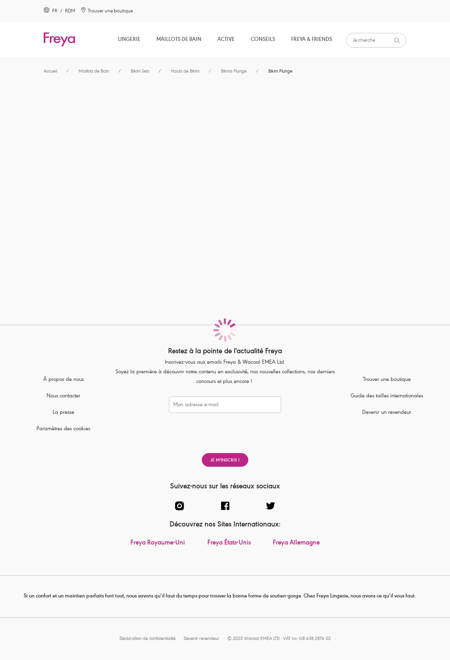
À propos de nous (63, 380)
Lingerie (129, 40)
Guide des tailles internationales (387, 396)
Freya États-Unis (229, 543)
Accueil (50, 71)
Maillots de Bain (178, 40)
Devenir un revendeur (386, 413)
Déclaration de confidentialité (148, 639)
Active (226, 40)
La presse (63, 413)
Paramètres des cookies (63, 429)
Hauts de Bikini (185, 71)
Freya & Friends (311, 40)
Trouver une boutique (387, 380)
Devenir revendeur (201, 639)
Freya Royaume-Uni (157, 543)
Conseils (263, 40)
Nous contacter (63, 396)
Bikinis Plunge (234, 71)
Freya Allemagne (296, 543)
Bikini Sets (140, 71)
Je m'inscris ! (225, 460)
